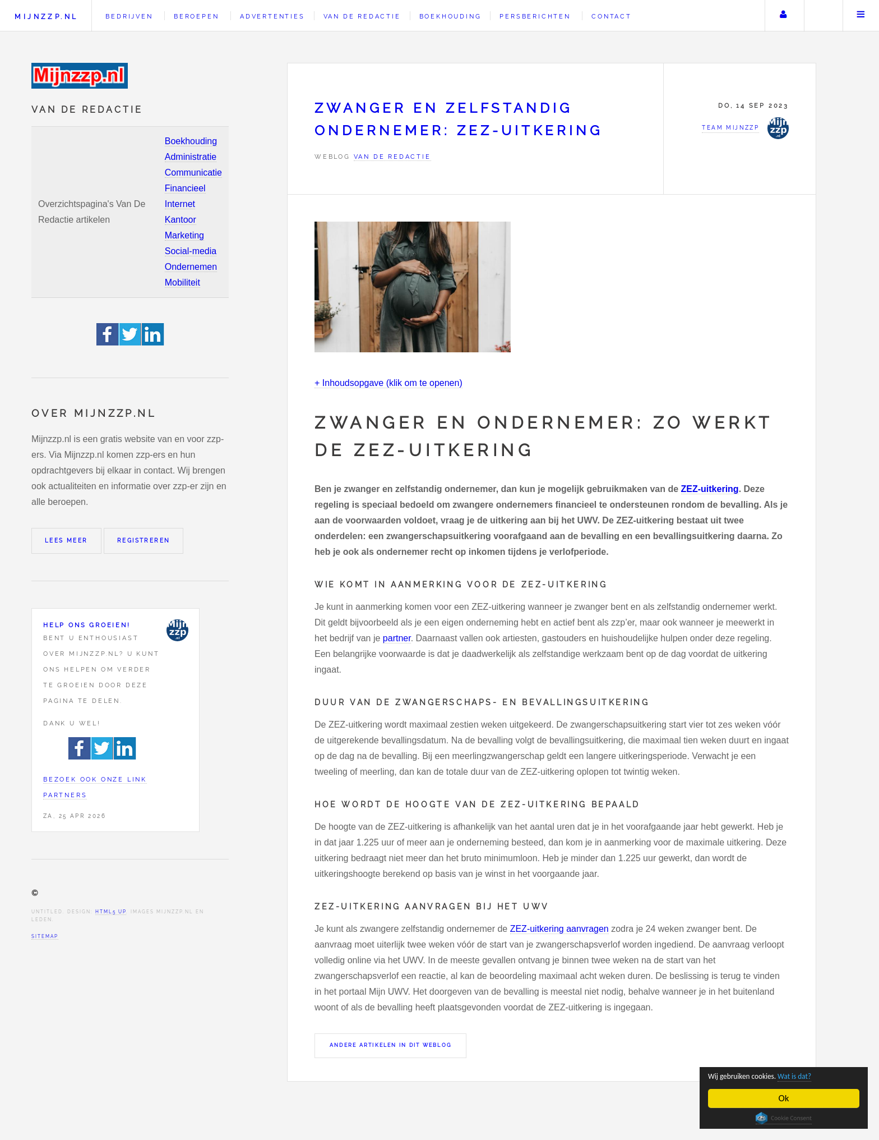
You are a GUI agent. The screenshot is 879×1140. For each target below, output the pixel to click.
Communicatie (193, 172)
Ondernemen (191, 267)
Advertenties (272, 16)
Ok (784, 1098)
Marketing (184, 235)
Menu (861, 15)
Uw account (783, 15)
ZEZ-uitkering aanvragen (559, 929)
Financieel (185, 188)
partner (397, 638)
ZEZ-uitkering (710, 489)
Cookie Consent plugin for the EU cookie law (784, 1118)
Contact (611, 16)
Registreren (143, 540)
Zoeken (822, 15)
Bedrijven (128, 16)
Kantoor (180, 219)
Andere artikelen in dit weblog (390, 1045)
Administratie (190, 157)
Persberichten (534, 16)
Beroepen (196, 16)
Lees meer (66, 540)
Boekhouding (191, 141)
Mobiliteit (182, 282)
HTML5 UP (110, 911)
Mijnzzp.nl (46, 16)
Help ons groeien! (87, 625)
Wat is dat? (818, 1075)
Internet (180, 204)
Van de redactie (362, 16)
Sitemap (44, 936)
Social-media (190, 251)
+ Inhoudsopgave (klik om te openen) (388, 383)
